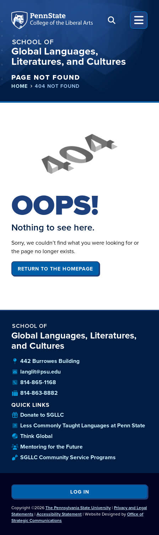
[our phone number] (79, 382)
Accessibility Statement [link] (59, 514)
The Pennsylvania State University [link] (78, 508)
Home (19, 86)
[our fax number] (79, 393)
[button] (111, 20)
